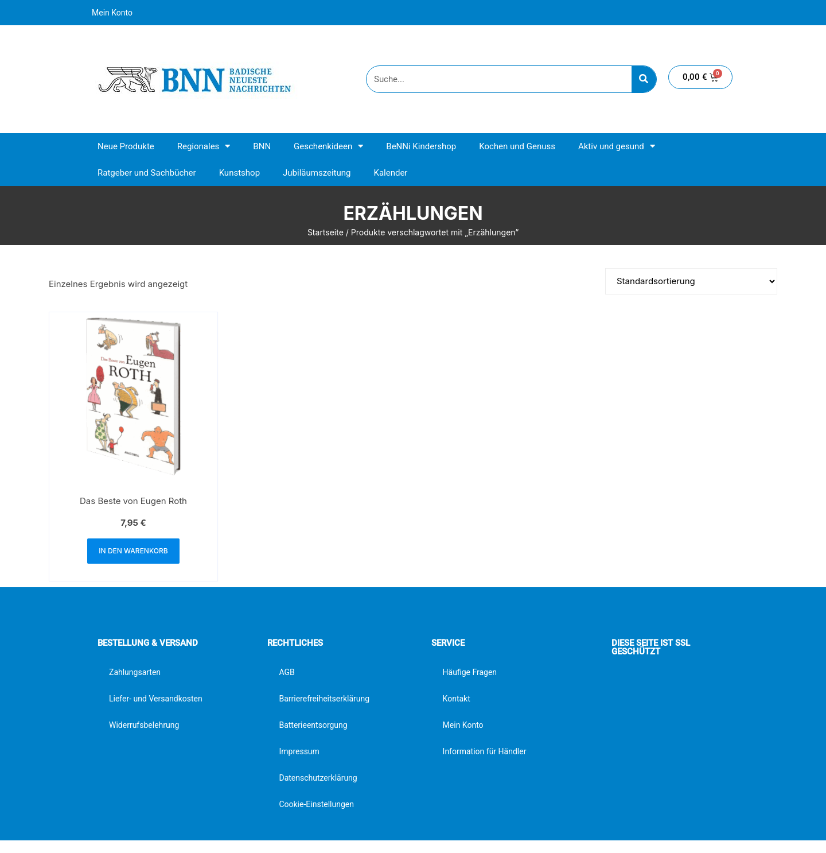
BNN (262, 146)
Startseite (325, 232)
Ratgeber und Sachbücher (147, 173)
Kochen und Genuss (517, 146)
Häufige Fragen (470, 672)
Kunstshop (239, 173)
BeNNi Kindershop (421, 146)
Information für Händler (485, 751)
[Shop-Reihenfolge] (691, 281)
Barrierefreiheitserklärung (324, 698)
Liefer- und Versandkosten (155, 698)
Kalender (390, 173)
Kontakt (456, 698)
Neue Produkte (126, 146)
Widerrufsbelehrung (144, 725)
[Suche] (644, 79)
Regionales (204, 146)
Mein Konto (112, 12)
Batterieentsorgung (313, 725)
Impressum (299, 751)
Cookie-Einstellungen (316, 804)
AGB (286, 672)
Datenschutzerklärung (318, 777)
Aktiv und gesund (616, 146)
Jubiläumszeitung (316, 173)
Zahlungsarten (135, 672)
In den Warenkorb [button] (133, 550)
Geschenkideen (328, 146)
